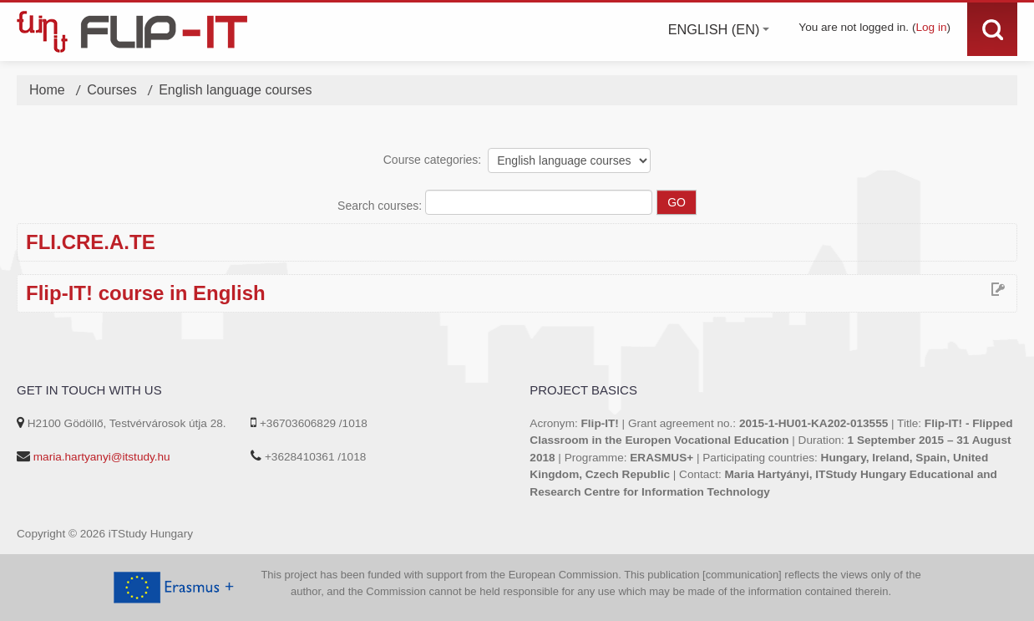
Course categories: (432, 159)
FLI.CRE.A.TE (90, 242)
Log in (930, 27)
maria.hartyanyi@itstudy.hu (101, 456)
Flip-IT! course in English (146, 293)
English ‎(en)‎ (719, 29)
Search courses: (381, 205)
